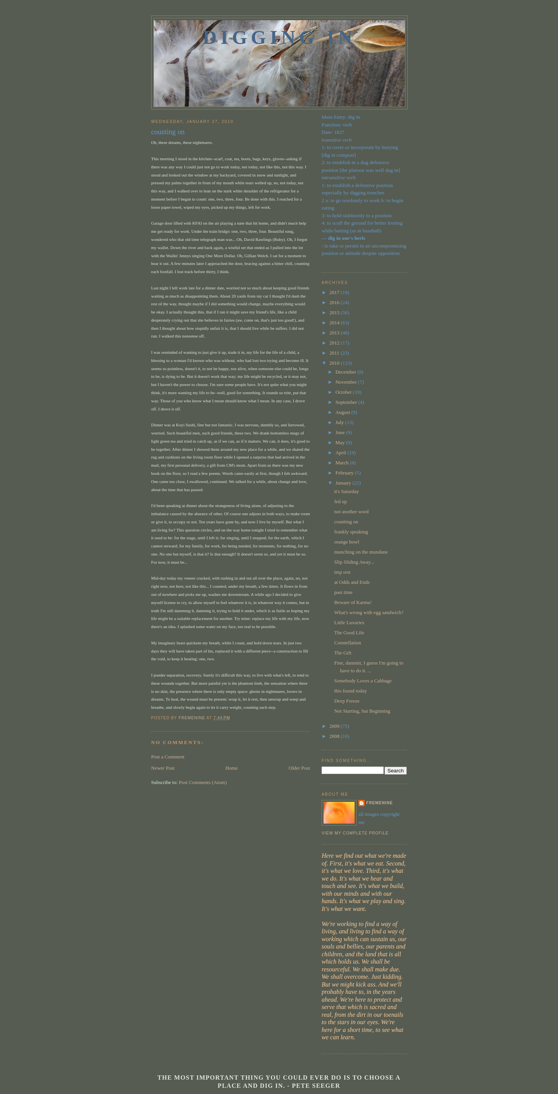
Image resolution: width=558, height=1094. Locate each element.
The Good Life (349, 632)
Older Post (299, 768)
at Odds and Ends (351, 582)
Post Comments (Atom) (203, 782)
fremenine (379, 803)
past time (343, 592)
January (344, 483)
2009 (335, 726)
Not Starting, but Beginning (362, 711)
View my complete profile (355, 833)
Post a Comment (167, 757)
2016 (335, 302)
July (340, 422)
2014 (335, 322)
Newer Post (162, 768)
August (343, 412)
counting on (346, 521)
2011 (335, 353)
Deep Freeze (346, 701)
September (347, 402)
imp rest (342, 572)
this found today (350, 691)
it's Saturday (346, 491)
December (347, 372)
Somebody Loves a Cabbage (362, 681)
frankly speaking (351, 532)
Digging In (279, 37)
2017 (335, 292)
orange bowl (346, 542)
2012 (335, 343)
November (347, 382)
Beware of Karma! (353, 602)
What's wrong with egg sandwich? (368, 612)
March (343, 463)
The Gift (342, 653)
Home (232, 768)
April (342, 452)
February (345, 473)
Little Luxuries (349, 622)
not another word (351, 511)
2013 (335, 333)
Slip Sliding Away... (354, 562)
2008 (335, 736)
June (341, 432)
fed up (340, 501)
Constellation (347, 643)
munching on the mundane (361, 552)
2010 (335, 363)
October (344, 392)
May (341, 442)
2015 (335, 312)
